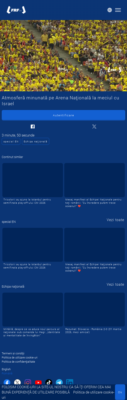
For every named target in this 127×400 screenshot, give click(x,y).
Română (7, 373)
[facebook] (7, 383)
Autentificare (63, 115)
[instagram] (28, 383)
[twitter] (17, 383)
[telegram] (59, 383)
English (6, 369)
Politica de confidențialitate (18, 361)
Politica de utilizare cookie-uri (19, 357)
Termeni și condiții (13, 353)
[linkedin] (69, 383)
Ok (120, 392)
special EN (11, 141)
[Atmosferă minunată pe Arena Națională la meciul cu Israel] (63, 55)
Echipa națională (35, 141)
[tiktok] (49, 383)
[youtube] (38, 383)
